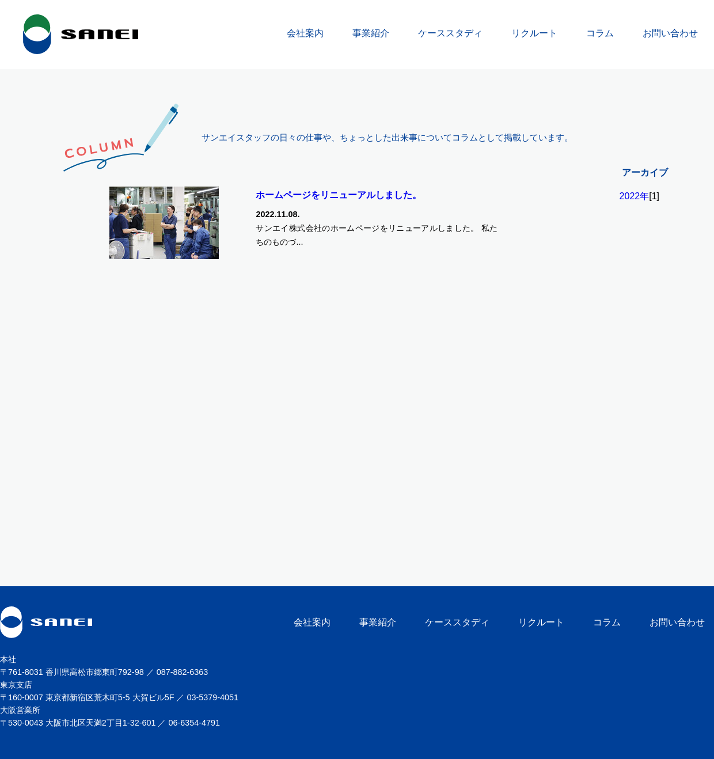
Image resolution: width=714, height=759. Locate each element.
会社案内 (305, 33)
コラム (600, 33)
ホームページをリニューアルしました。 (338, 195)
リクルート (534, 33)
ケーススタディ (450, 33)
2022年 (635, 196)
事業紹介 (370, 33)
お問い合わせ (670, 33)
